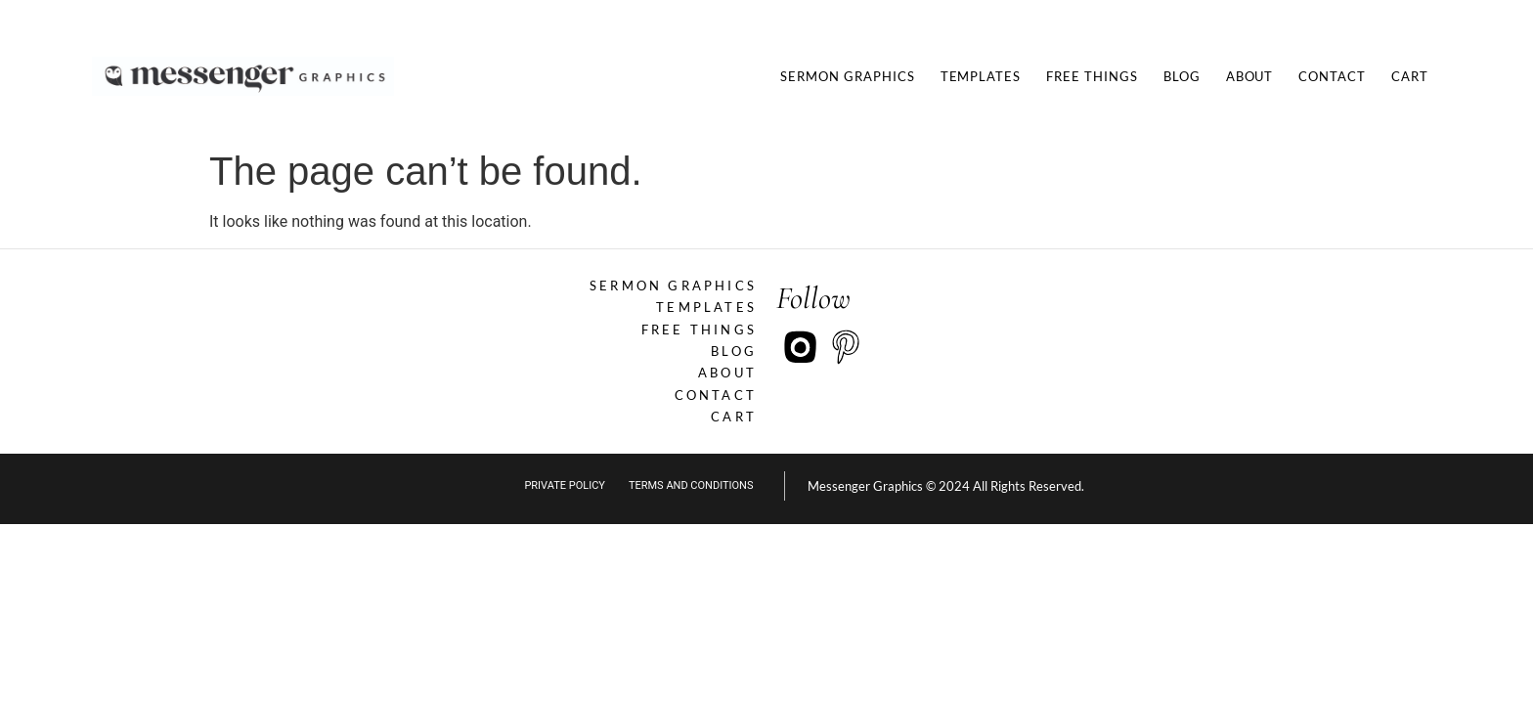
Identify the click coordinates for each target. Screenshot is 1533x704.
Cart (1409, 76)
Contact (1332, 76)
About (1250, 76)
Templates (981, 76)
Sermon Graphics (847, 76)
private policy (564, 485)
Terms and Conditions (691, 485)
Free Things (1092, 76)
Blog (1182, 76)
